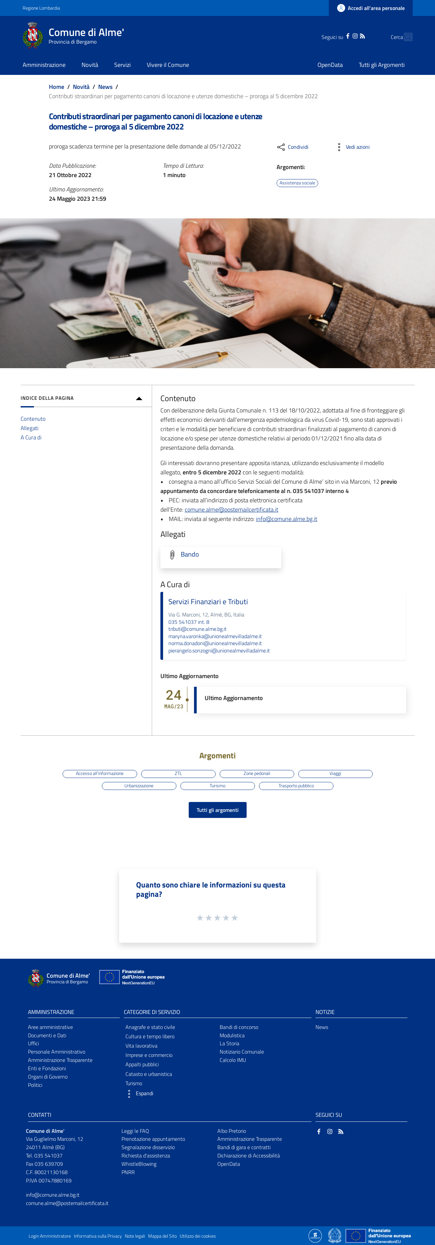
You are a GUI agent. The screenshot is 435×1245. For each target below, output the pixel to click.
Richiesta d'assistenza (145, 1155)
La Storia (229, 1043)
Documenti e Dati (47, 1035)
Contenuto (33, 418)
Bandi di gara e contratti (244, 1147)
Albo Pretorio (231, 1131)
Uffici (33, 1043)
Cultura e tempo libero (149, 1036)
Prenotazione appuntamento (153, 1139)
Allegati (30, 428)
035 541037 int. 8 (188, 622)
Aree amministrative (50, 1027)
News (105, 86)
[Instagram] (343, 35)
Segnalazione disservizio (148, 1147)
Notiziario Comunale (242, 1052)
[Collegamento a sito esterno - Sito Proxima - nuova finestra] (315, 1235)
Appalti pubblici (142, 1064)
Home (56, 86)
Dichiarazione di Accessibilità (248, 1155)
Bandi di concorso (239, 1027)
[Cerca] (405, 37)
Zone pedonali (257, 773)
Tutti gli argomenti (218, 810)
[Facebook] (335, 35)
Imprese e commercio (148, 1055)
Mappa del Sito (162, 1236)
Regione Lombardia (41, 7)
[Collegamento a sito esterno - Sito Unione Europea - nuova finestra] (131, 978)
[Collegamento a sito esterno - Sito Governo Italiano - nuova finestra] (335, 1235)
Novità (81, 86)
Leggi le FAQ (135, 1131)
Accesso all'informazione (99, 773)
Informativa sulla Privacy (98, 1236)
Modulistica (232, 1035)
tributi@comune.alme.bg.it (197, 629)
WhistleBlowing (138, 1164)
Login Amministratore (50, 1236)
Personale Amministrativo (56, 1052)
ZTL (178, 773)
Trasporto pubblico (296, 785)
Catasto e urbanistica (148, 1074)
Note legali (135, 1236)
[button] (170, 1094)
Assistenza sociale (297, 182)
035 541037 (48, 1155)
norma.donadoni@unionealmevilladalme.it (215, 643)
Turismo (217, 785)
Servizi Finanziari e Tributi (208, 601)
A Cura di (31, 437)
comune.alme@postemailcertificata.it (231, 509)
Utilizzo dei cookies (198, 1236)
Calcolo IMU (233, 1060)
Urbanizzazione (138, 785)
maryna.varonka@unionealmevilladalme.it (215, 636)
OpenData (228, 1164)
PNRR (128, 1172)
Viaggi (335, 773)
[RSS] (350, 35)
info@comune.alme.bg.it (286, 518)
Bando (190, 554)
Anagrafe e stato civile (150, 1027)
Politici (35, 1085)
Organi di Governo (48, 1077)
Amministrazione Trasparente (60, 1060)
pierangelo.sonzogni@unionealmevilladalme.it (219, 650)
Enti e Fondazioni (47, 1068)
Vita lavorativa (141, 1046)
